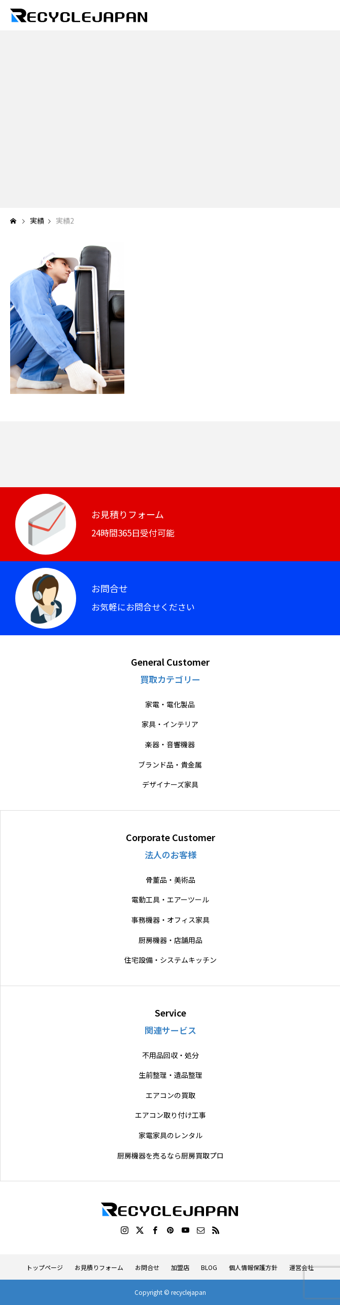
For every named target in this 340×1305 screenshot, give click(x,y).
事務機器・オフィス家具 (170, 920)
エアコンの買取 (170, 1095)
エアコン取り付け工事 (170, 1115)
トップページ (44, 1267)
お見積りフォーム (99, 1267)
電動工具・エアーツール (170, 899)
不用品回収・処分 (170, 1055)
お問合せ (147, 1267)
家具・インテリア (170, 724)
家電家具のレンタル (170, 1135)
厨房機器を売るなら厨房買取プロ (170, 1156)
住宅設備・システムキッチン (170, 960)
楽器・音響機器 (170, 744)
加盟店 (180, 1267)
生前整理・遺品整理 (170, 1075)
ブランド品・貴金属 (170, 765)
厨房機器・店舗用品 (170, 940)
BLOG (209, 1267)
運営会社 (301, 1267)
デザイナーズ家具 (170, 784)
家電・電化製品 (170, 704)
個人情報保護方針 (253, 1267)
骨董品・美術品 (170, 880)
